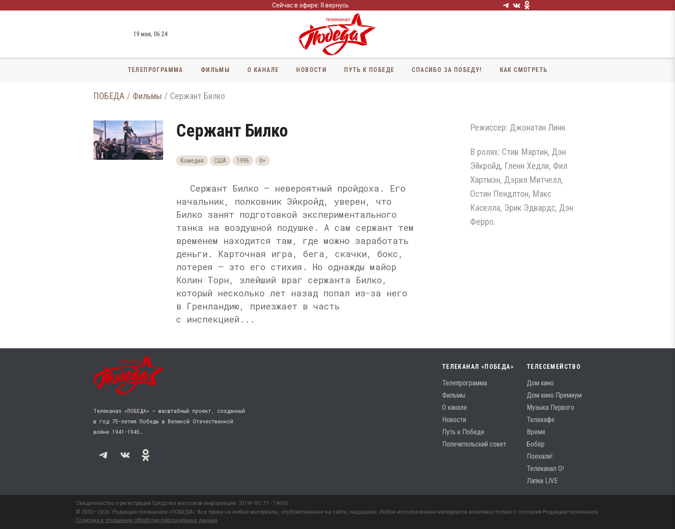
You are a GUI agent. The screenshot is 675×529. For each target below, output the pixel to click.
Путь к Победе (369, 69)
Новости (311, 69)
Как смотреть (524, 69)
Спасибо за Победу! (447, 69)
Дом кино (540, 383)
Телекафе (541, 420)
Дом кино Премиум (554, 395)
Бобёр (536, 444)
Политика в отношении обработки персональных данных (147, 520)
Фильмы (215, 69)
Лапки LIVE (542, 481)
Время (536, 432)
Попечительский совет (474, 444)
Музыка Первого (550, 407)
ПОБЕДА (108, 96)
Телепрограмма (155, 69)
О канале (263, 69)
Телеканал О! (545, 468)
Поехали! (539, 456)
